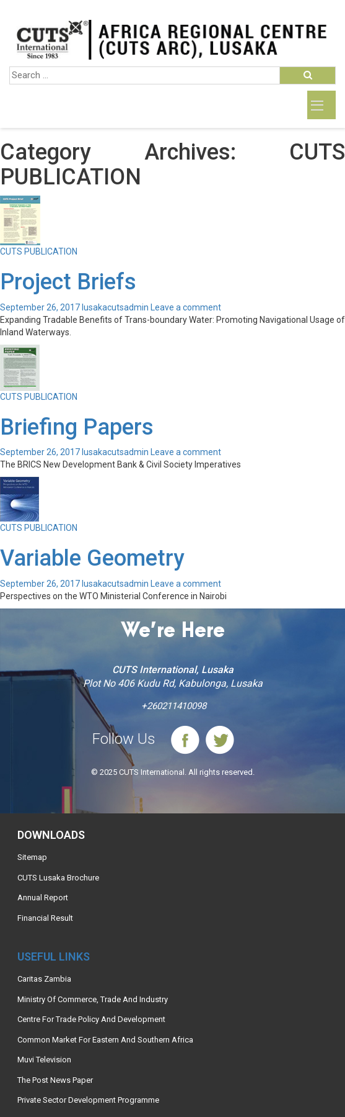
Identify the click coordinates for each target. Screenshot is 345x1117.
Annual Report (42, 897)
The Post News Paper (55, 1080)
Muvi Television (44, 1059)
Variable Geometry (92, 558)
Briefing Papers (77, 427)
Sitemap (32, 857)
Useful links (53, 956)
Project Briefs (68, 282)
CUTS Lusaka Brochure (58, 877)
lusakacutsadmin (115, 307)
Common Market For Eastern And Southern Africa (105, 1039)
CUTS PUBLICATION (38, 251)
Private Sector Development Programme (88, 1100)
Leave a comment (186, 307)
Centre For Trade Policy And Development (91, 1019)
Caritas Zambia (44, 979)
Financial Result (45, 918)
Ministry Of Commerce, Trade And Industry (92, 999)
